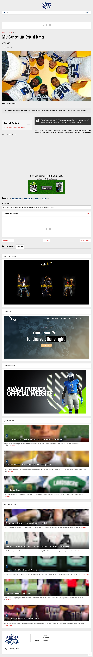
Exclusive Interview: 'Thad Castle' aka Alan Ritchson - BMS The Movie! (34, 439)
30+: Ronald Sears (13, 490)
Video (10, 32)
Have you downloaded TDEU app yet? (15, 127)
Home (3, 32)
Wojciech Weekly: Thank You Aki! (19, 593)
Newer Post (7, 240)
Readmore (12, 445)
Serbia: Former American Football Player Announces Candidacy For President (37, 546)
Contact (45, 640)
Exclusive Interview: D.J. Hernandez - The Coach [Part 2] (28, 465)
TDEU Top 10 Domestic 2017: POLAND (21, 570)
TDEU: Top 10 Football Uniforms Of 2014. (22, 619)
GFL (16, 32)
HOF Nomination (46, 636)
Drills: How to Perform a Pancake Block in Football (26, 523)
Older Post (85, 240)
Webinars (37, 640)
